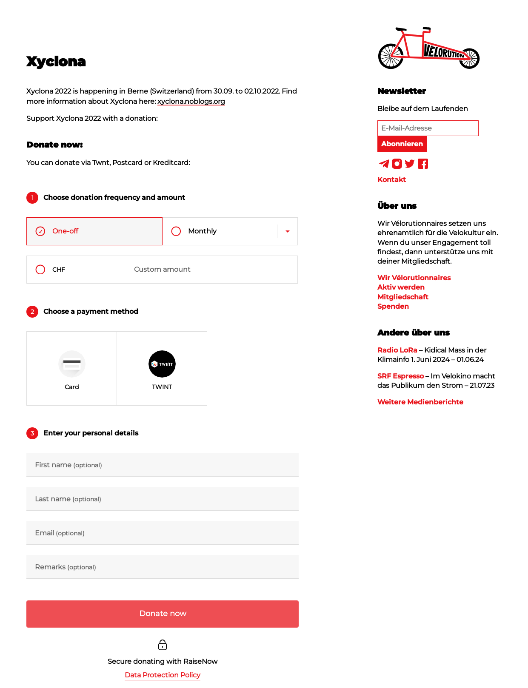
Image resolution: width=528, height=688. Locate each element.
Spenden (393, 306)
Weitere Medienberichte (420, 402)
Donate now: (54, 144)
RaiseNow (200, 661)
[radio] (71, 368)
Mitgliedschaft (402, 297)
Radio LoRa (397, 350)
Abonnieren (402, 144)
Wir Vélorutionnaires (414, 278)
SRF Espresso (400, 376)
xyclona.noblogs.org (191, 101)
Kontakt (391, 180)
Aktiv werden (401, 287)
